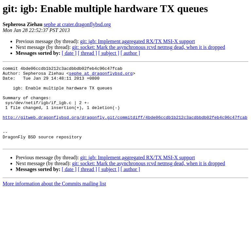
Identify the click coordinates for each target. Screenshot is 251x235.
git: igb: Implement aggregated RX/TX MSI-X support (137, 41)
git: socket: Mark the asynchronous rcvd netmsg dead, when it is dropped (148, 47)
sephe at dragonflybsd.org (101, 75)
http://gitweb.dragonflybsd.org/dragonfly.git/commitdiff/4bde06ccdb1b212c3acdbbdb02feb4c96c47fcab (125, 128)
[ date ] (69, 53)
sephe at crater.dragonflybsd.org (77, 24)
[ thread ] (87, 53)
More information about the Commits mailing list (54, 199)
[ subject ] (108, 53)
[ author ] (130, 53)
